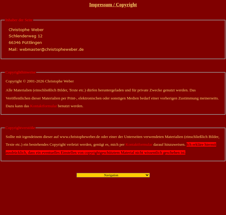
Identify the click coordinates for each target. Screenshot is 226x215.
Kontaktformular (43, 106)
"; (113, 175)
